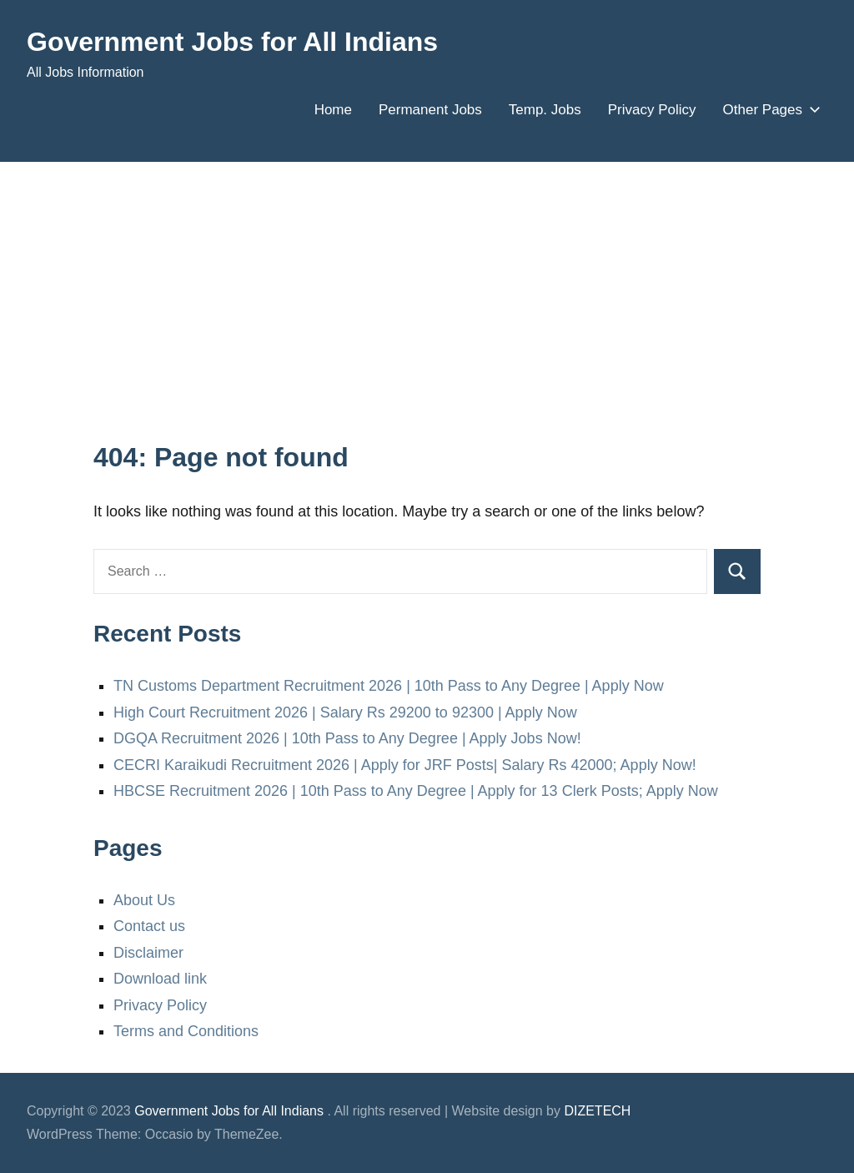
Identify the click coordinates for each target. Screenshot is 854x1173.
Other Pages (768, 110)
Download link (160, 978)
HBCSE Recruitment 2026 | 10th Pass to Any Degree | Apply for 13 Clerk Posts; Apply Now (415, 791)
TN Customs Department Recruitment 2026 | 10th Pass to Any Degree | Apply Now (388, 685)
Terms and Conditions (186, 1031)
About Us (144, 900)
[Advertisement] (427, 313)
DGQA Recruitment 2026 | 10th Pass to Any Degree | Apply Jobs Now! (347, 738)
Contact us (149, 926)
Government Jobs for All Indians (232, 42)
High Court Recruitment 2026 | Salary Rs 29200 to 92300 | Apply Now (345, 712)
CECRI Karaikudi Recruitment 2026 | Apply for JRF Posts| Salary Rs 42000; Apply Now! (404, 765)
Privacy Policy (652, 110)
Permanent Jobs (430, 110)
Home (333, 110)
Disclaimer (148, 952)
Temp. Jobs (545, 110)
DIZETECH (597, 1111)
